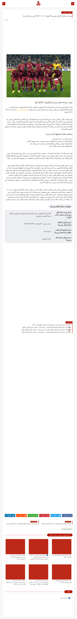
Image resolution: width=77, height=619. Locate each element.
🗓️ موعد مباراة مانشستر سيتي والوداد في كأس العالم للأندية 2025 (51, 325)
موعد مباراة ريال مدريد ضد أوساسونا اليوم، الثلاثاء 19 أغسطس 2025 (17, 557)
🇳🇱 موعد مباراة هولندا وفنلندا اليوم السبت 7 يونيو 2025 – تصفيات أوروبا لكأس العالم (46, 327)
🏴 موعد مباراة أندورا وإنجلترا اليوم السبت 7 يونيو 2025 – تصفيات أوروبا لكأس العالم (46, 332)
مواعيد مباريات (67, 12)
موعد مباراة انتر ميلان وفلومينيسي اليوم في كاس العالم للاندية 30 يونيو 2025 (15, 582)
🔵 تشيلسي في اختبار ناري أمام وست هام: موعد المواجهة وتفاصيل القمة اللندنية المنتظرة (39, 557)
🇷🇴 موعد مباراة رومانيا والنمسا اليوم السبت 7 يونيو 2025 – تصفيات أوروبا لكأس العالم (45, 329)
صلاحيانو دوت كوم (22, 110)
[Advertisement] (38, 36)
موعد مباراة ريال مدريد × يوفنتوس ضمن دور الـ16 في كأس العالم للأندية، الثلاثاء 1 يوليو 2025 (38, 582)
